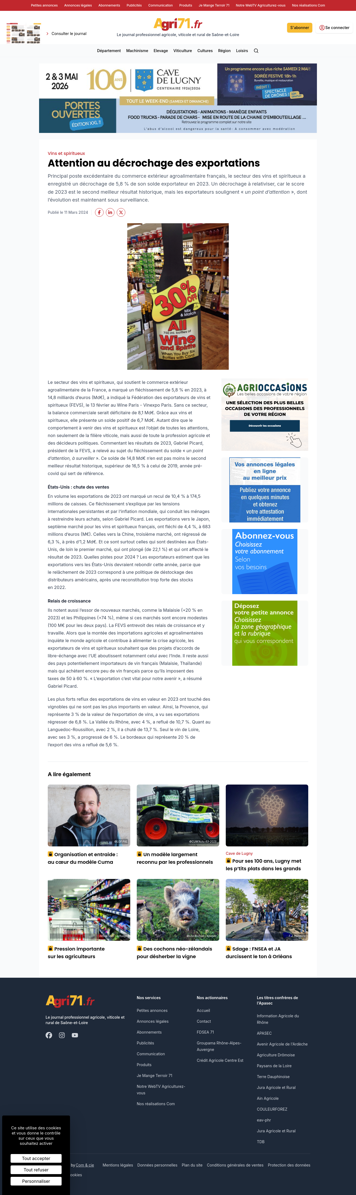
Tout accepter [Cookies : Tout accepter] (36, 1158)
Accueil (203, 1010)
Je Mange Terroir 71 (154, 1075)
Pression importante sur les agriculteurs (76, 952)
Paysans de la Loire (274, 1065)
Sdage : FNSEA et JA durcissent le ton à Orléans (259, 952)
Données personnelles (157, 1165)
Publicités (145, 1043)
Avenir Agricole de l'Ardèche (282, 1044)
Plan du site (192, 1165)
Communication (151, 1053)
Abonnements (149, 1032)
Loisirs (242, 50)
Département (109, 50)
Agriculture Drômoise (276, 1055)
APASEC (264, 1033)
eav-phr (264, 1120)
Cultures (205, 50)
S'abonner (299, 27)
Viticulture (182, 50)
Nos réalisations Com (156, 1103)
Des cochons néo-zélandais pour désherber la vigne (174, 952)
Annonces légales (153, 1021)
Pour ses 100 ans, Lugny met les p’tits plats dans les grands (263, 865)
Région (224, 50)
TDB (261, 1141)
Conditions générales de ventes (235, 1165)
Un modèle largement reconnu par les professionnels (175, 858)
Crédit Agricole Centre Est (220, 1060)
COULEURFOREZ (272, 1109)
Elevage (161, 50)
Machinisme (137, 50)
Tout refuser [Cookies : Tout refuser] (36, 1169)
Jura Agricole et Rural (276, 1087)
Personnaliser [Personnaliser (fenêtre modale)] (36, 1181)
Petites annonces (152, 1010)
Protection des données (289, 1165)
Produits (144, 1064)
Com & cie (85, 1164)
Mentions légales (118, 1165)
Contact (204, 1021)
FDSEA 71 (205, 1032)
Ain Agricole (268, 1098)
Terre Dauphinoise (273, 1076)
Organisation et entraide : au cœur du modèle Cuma (83, 858)
